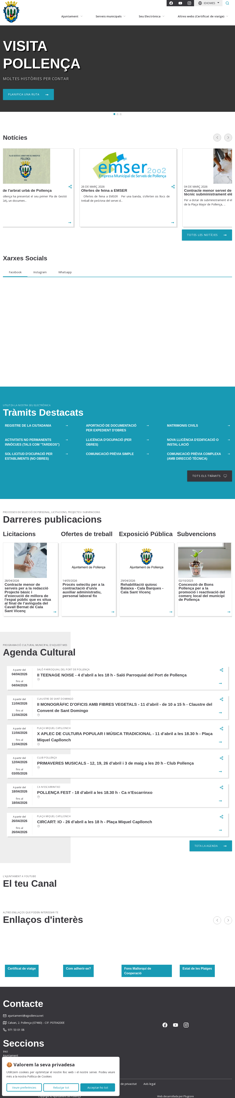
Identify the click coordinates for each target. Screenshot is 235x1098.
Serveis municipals (14, 1054)
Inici (5, 1045)
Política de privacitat (123, 1078)
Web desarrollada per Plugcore (175, 1090)
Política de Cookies (39, 1076)
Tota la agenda (206, 839)
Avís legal (154, 1078)
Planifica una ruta (23, 94)
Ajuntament (10, 1049)
